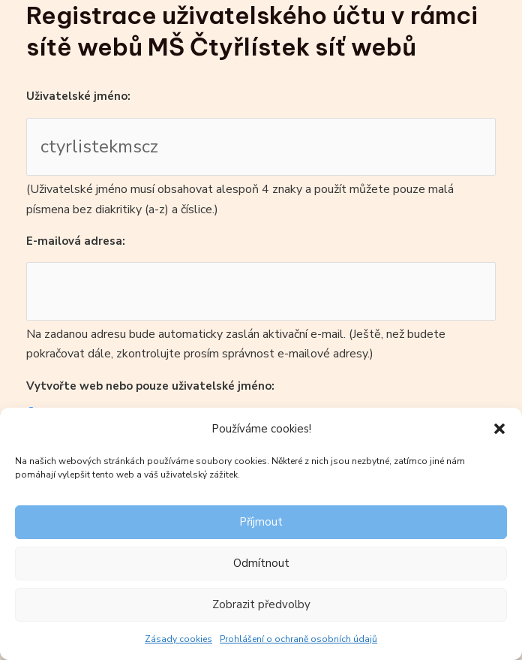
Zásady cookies (178, 639)
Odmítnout (261, 563)
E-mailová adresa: (75, 241)
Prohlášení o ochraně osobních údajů (298, 639)
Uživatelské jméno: (78, 96)
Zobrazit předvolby (261, 604)
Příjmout (261, 521)
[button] (499, 428)
